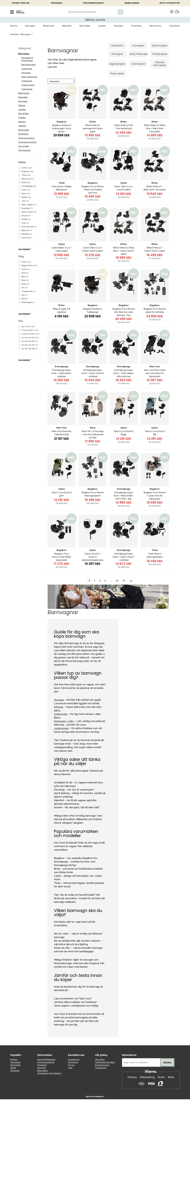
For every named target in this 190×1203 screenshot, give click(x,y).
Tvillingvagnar (159, 54)
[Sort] (61, 81)
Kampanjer (118, 26)
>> (131, 580)
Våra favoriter (155, 26)
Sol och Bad (23, 146)
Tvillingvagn (26, 81)
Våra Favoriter (24, 150)
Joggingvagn (61, 728)
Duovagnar (138, 45)
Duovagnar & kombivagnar (27, 59)
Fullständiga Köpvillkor (105, 1062)
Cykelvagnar (26, 89)
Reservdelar (23, 130)
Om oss (71, 1065)
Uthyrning (41, 1068)
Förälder (22, 118)
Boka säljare (42, 1071)
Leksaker (102, 26)
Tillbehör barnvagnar (159, 63)
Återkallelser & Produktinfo (49, 1073)
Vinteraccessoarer (26, 138)
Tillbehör (22, 126)
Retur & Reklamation (46, 1059)
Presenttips (136, 26)
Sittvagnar (26, 73)
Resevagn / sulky (64, 721)
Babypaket (67, 26)
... (111, 580)
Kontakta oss (74, 1059)
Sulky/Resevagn (138, 54)
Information (73, 1062)
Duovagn (59, 699)
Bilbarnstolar (48, 26)
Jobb (70, 1068)
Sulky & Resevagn (29, 77)
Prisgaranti (42, 1065)
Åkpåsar (21, 105)
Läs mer (52, 66)
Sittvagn (58, 707)
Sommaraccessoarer (27, 142)
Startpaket (117, 45)
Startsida (14, 34)
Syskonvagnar (160, 45)
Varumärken (174, 26)
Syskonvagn (26, 69)
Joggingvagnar (28, 85)
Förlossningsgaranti (45, 1062)
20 (117, 580)
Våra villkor (100, 1059)
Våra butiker (15, 1065)
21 (124, 580)
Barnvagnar (30, 26)
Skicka (167, 1062)
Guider (13, 1068)
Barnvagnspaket (28, 65)
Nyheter (13, 26)
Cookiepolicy (101, 1068)
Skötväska (22, 101)
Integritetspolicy (102, 1065)
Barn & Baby (85, 26)
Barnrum (22, 122)
